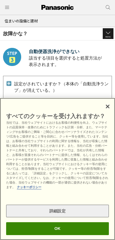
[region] (57, 169)
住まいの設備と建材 (21, 20)
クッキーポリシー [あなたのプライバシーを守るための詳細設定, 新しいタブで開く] (29, 187)
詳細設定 (57, 211)
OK (58, 228)
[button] (108, 33)
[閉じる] (107, 106)
